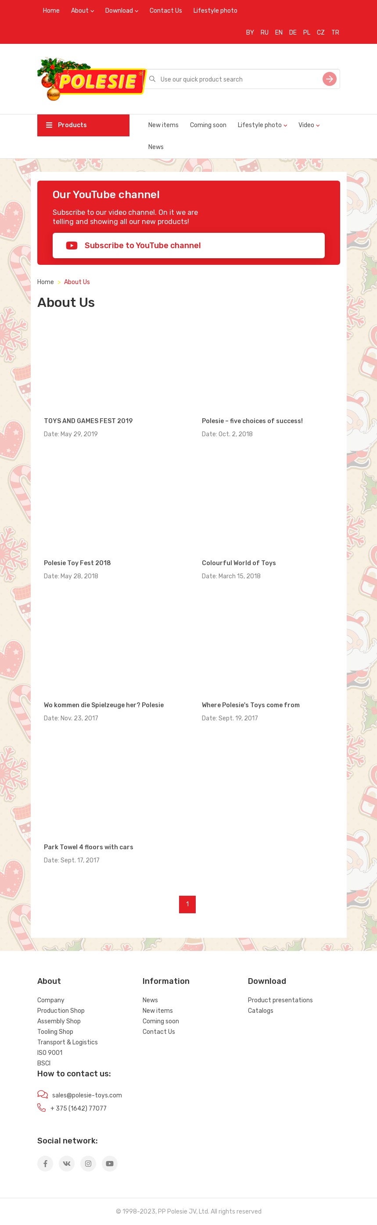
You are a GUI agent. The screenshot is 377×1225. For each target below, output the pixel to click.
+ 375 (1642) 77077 (78, 1108)
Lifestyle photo (215, 10)
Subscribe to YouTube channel (133, 245)
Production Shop (61, 1011)
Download (119, 10)
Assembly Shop (59, 1021)
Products (66, 125)
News (156, 147)
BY (250, 32)
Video (306, 125)
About (80, 10)
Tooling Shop (55, 1032)
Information (166, 981)
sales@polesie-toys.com (87, 1095)
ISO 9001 (49, 1053)
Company (51, 1000)
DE (293, 32)
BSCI (43, 1063)
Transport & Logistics (67, 1042)
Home (51, 10)
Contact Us (166, 10)
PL (306, 32)
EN (279, 32)
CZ (321, 32)
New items (163, 125)
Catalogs (260, 1011)
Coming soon (208, 125)
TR (335, 32)
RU (265, 32)
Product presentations (280, 1000)
